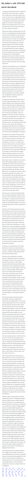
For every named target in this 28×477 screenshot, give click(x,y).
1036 (19, 468)
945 (2, 469)
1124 (10, 475)
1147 (16, 471)
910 (12, 474)
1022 (6, 468)
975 (2, 472)
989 (19, 471)
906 (9, 468)
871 (22, 474)
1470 (6, 475)
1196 (24, 469)
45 (8, 469)
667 (6, 474)
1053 (3, 468)
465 (13, 475)
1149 (3, 475)
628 (6, 471)
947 (13, 471)
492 (17, 469)
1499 (12, 472)
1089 (22, 475)
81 (15, 472)
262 (20, 469)
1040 (3, 471)
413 (25, 475)
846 (9, 472)
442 (19, 474)
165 (16, 475)
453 (14, 469)
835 (11, 469)
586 (9, 474)
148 (6, 469)
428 (22, 468)
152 (22, 471)
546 (21, 472)
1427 (16, 474)
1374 (13, 468)
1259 (18, 472)
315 (6, 472)
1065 (3, 474)
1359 (9, 471)
